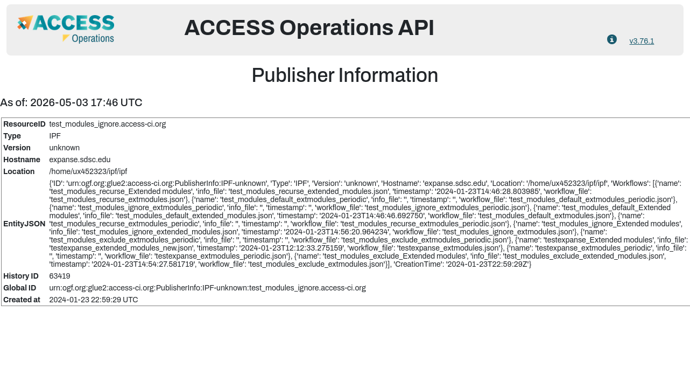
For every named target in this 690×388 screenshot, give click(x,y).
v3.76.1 (641, 41)
